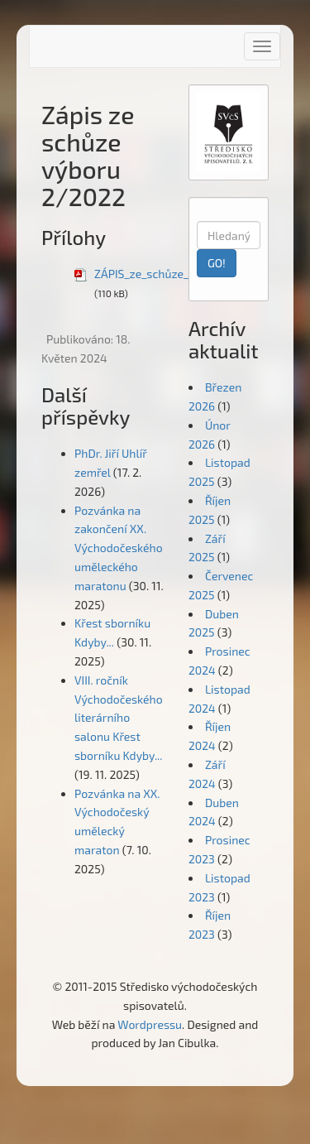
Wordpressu (149, 1024)
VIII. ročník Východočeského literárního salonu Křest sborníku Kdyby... (118, 717)
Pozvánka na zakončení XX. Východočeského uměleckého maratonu (118, 548)
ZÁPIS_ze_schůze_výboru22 (166, 274)
